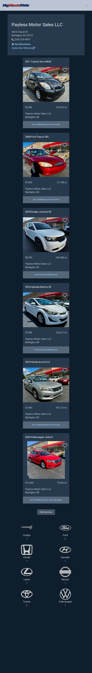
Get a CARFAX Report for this (46, 124)
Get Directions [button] (21, 44)
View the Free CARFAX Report (46, 275)
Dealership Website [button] (23, 48)
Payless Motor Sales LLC (38, 113)
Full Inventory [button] (46, 512)
